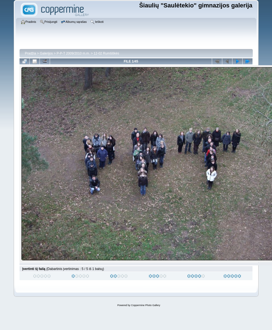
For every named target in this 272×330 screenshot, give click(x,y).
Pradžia (30, 53)
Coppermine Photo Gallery (145, 305)
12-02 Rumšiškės (106, 53)
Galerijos (46, 53)
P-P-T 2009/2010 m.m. (73, 53)
